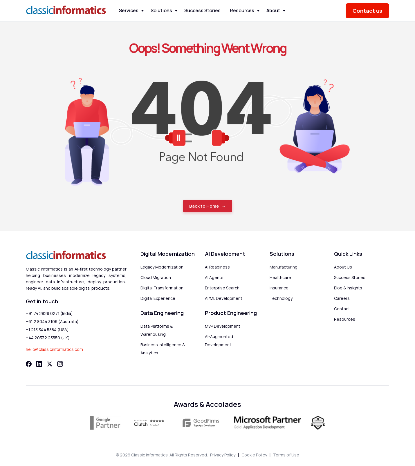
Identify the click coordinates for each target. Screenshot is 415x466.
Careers (342, 298)
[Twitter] (50, 364)
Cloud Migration (155, 277)
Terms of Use (286, 455)
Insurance (279, 288)
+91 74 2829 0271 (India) (49, 313)
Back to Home (204, 206)
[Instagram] (60, 364)
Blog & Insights (348, 288)
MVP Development (222, 326)
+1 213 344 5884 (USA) (47, 329)
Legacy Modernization (161, 267)
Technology (281, 298)
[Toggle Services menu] (142, 11)
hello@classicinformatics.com (54, 349)
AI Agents (214, 277)
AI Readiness (217, 267)
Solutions (161, 10)
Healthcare (280, 277)
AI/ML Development (223, 298)
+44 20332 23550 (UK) (48, 337)
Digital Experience (157, 298)
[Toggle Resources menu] (258, 11)
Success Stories (202, 10)
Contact (342, 308)
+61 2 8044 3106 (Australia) (52, 321)
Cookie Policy (254, 455)
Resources (242, 10)
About (273, 10)
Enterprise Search (222, 288)
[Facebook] (29, 364)
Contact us (367, 10)
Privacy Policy (222, 455)
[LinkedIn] (39, 364)
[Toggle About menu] (284, 11)
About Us (343, 267)
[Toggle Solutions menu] (176, 11)
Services (128, 10)
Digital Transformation (161, 288)
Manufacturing (283, 267)
